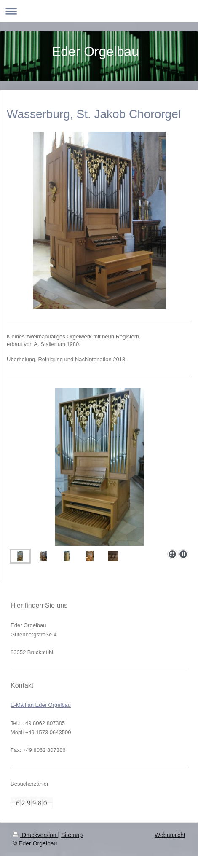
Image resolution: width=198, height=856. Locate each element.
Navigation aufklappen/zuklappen (99, 11)
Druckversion (35, 835)
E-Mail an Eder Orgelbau (41, 705)
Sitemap (72, 835)
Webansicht (170, 835)
